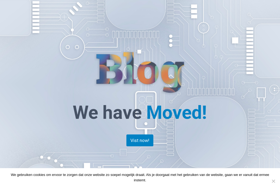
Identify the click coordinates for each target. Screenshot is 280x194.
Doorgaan (129, 187)
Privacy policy (150, 187)
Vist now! (139, 140)
